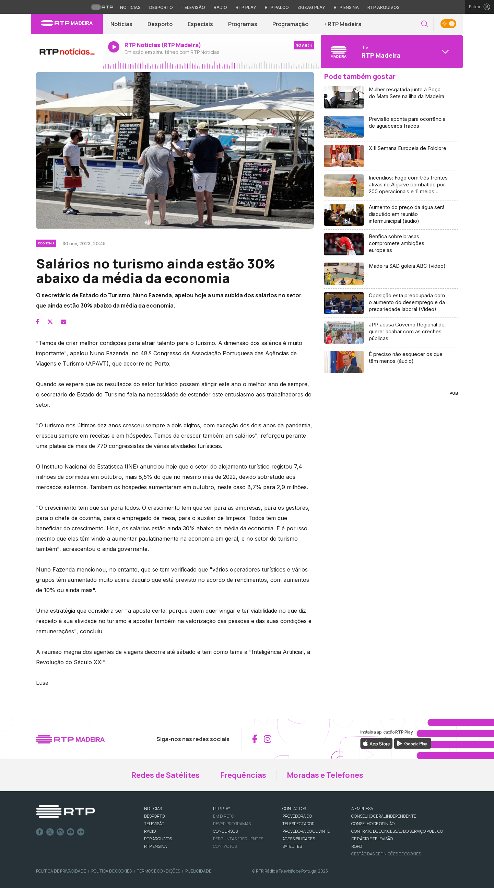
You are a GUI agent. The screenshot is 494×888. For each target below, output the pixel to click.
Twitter (50, 832)
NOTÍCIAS (153, 808)
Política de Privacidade (61, 871)
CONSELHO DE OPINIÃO (373, 824)
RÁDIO (150, 831)
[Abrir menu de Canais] (391, 51)
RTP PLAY (221, 808)
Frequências (243, 775)
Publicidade (198, 871)
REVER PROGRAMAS (232, 824)
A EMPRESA (362, 808)
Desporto (160, 24)
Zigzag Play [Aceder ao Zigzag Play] (311, 7)
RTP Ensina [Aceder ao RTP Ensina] (346, 7)
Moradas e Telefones (325, 775)
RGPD (356, 846)
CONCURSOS (225, 831)
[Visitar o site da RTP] (102, 7)
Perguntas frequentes (238, 839)
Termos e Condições (158, 871)
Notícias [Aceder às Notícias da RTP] (130, 7)
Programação (290, 24)
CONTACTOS (294, 808)
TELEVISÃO (154, 824)
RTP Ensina (155, 846)
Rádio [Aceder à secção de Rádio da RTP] (220, 7)
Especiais (200, 24)
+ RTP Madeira (343, 24)
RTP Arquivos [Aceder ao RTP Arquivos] (383, 7)
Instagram (60, 832)
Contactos (225, 846)
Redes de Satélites (165, 775)
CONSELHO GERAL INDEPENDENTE (383, 816)
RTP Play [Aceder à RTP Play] (246, 7)
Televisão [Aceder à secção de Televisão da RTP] (193, 7)
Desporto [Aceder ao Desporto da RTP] (161, 7)
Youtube (70, 832)
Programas (242, 24)
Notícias (121, 24)
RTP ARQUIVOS (158, 839)
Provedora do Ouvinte (306, 831)
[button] (424, 24)
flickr (81, 832)
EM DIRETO (223, 816)
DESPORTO (154, 816)
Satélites (292, 846)
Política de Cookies (111, 871)
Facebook (40, 832)
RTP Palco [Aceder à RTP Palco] (277, 7)
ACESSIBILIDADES (298, 839)
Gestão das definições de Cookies (386, 854)
